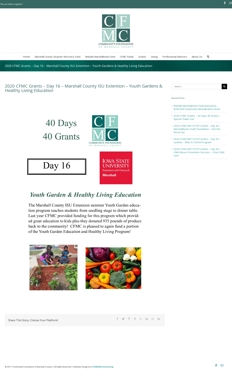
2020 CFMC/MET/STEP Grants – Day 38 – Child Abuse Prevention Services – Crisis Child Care (199, 152)
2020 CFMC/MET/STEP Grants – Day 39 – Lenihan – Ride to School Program (197, 140)
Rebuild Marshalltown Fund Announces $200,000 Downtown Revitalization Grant (197, 107)
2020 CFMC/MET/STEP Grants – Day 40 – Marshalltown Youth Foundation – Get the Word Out (197, 129)
